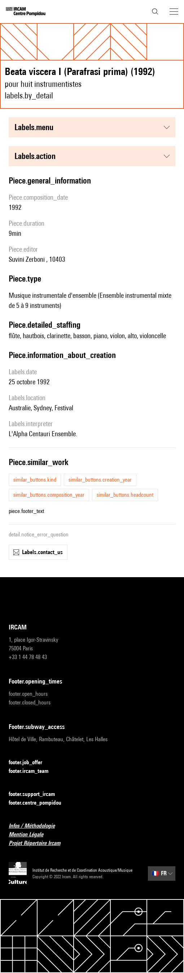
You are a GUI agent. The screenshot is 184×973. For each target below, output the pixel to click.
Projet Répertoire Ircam (39, 843)
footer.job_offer (30, 762)
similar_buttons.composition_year (48, 494)
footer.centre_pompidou (39, 803)
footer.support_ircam (36, 794)
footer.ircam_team (33, 771)
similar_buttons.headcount (125, 494)
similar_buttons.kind (34, 479)
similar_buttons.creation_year (100, 479)
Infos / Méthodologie (36, 826)
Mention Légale (30, 835)
